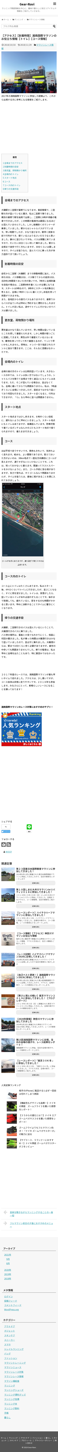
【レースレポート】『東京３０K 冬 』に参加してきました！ (35, 1062)
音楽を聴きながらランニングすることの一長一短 (28, 1213)
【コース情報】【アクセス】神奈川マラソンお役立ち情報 (35, 935)
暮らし (7, 1417)
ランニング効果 (11, 1399)
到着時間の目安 (10, 166)
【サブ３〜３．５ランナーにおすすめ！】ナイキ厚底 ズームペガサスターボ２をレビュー (37, 1143)
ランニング (9, 1385)
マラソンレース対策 (13, 1371)
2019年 (7, 1274)
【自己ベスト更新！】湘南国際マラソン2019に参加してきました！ (35, 976)
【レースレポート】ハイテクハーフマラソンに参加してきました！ (35, 914)
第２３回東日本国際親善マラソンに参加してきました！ (35, 870)
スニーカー (9, 1340)
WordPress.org (11, 1309)
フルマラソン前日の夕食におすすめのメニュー (28, 1224)
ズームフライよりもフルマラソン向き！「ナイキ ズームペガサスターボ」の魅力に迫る (37, 1131)
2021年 (7, 1254)
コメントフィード (12, 1305)
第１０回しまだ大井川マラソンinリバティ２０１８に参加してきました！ (35, 891)
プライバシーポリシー (43, 1440)
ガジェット (9, 1330)
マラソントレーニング (15, 1362)
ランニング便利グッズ (15, 1394)
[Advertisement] (29, 127)
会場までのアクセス (12, 162)
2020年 (7, 1269)
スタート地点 (9, 177)
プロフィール (26, 1440)
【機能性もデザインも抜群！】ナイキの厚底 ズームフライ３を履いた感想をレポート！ (37, 1106)
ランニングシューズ (13, 1390)
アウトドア (9, 1326)
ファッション (10, 1358)
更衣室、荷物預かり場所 (15, 170)
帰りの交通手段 (10, 188)
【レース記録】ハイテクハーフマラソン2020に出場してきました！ (35, 955)
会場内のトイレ (10, 174)
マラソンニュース (12, 1367)
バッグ (7, 1353)
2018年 (7, 1278)
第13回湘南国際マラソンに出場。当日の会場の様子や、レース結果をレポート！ (35, 1042)
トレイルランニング (14, 1349)
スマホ (7, 1344)
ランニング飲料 (11, 1408)
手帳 (6, 1412)
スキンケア (9, 1335)
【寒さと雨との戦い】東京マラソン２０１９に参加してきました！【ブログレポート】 (35, 998)
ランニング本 (10, 1403)
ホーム (3, 1438)
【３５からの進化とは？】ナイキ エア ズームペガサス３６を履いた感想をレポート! (37, 1118)
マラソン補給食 (11, 1381)
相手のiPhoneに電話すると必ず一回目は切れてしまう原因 (37, 1092)
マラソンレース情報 (13, 1376)
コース (6, 181)
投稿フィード (10, 1300)
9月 (8, 1259)
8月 (8, 1263)
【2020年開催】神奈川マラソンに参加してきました (35, 1020)
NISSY (9, 851)
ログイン (8, 1296)
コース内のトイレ (11, 185)
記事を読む (36, 883)
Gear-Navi (27, 4)
